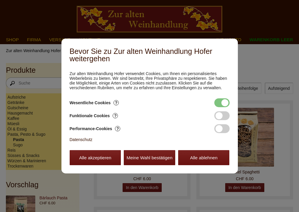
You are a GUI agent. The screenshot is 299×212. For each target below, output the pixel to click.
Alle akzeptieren (95, 157)
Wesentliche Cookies (94, 102)
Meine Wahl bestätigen (149, 157)
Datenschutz (81, 139)
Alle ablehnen (203, 157)
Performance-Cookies (95, 128)
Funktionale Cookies (94, 115)
